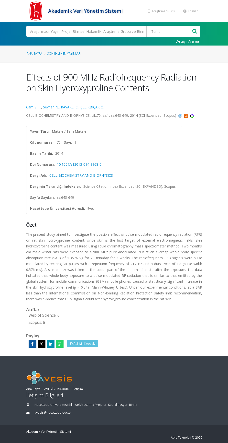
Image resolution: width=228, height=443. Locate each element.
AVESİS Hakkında (56, 389)
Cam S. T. (33, 107)
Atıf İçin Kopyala (83, 343)
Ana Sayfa (34, 53)
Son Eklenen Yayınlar (63, 53)
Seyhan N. (51, 107)
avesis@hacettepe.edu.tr (52, 412)
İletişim (78, 389)
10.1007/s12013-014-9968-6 (79, 164)
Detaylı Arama (187, 41)
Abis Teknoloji (181, 437)
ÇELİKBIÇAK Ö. (92, 107)
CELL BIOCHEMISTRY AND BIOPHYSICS (81, 175)
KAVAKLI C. (69, 107)
